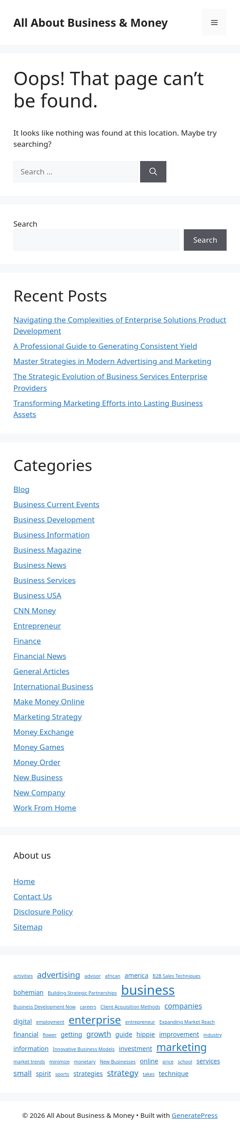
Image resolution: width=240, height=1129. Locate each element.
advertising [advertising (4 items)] (58, 974)
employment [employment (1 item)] (50, 1022)
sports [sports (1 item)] (62, 1074)
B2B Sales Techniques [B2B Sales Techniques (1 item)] (177, 976)
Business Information (51, 534)
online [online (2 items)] (149, 1061)
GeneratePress (195, 1115)
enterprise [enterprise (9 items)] (95, 1019)
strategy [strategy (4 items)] (123, 1072)
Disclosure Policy (43, 911)
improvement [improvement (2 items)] (179, 1034)
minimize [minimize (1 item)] (59, 1062)
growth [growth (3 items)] (99, 1034)
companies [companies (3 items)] (183, 1006)
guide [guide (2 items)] (124, 1034)
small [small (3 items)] (22, 1073)
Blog (21, 489)
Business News (39, 565)
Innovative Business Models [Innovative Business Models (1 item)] (84, 1049)
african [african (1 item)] (112, 976)
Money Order (37, 762)
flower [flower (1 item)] (49, 1035)
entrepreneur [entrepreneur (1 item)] (140, 1022)
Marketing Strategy (47, 716)
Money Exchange (43, 732)
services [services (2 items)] (208, 1061)
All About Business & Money (90, 22)
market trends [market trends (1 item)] (29, 1062)
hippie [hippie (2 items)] (146, 1034)
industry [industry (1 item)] (212, 1035)
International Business (53, 686)
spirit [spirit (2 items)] (43, 1073)
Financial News (39, 656)
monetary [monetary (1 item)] (85, 1062)
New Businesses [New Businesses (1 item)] (118, 1062)
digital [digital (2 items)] (22, 1021)
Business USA (37, 595)
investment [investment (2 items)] (135, 1048)
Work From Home (44, 807)
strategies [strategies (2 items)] (88, 1073)
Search (25, 224)
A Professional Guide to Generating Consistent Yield (105, 346)
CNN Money (34, 610)
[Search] (153, 171)
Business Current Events (56, 504)
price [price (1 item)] (168, 1062)
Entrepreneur (37, 625)
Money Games (38, 747)
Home (24, 881)
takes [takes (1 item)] (149, 1074)
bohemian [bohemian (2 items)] (28, 992)
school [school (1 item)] (185, 1062)
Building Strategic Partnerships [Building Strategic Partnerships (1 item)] (82, 993)
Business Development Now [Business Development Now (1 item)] (44, 1007)
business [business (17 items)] (148, 990)
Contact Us (32, 896)
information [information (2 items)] (31, 1048)
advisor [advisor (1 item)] (92, 976)
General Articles (41, 671)
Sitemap (27, 927)
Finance (27, 641)
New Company (39, 792)
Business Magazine (47, 550)
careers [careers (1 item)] (88, 1007)
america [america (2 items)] (136, 975)
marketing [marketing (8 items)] (181, 1047)
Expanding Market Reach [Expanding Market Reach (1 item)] (187, 1022)
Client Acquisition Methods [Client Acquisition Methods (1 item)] (130, 1007)
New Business (37, 777)
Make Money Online (48, 701)
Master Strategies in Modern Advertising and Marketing (112, 361)
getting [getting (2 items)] (71, 1034)
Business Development (54, 519)
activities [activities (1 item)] (23, 976)
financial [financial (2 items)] (25, 1034)
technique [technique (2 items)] (173, 1073)
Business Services (44, 580)
